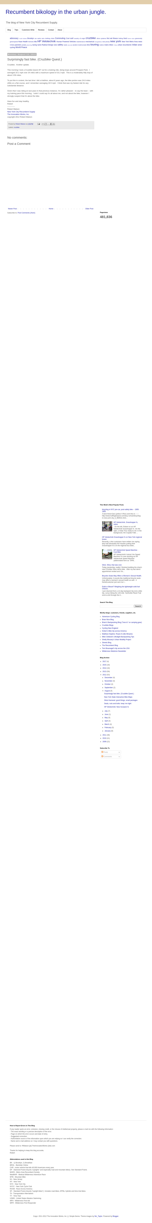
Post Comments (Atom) (26, 213)
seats (65, 45)
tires (88, 45)
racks (39, 45)
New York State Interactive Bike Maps (118, 697)
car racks (38, 38)
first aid (109, 38)
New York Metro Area (130, 42)
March (107, 724)
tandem (75, 45)
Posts (104, 752)
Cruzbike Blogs (107, 625)
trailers (102, 45)
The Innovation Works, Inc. (18, 114)
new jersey (106, 41)
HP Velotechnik (46, 41)
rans (55, 45)
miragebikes (98, 41)
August (107, 691)
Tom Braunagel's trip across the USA (116, 648)
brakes (25, 38)
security (70, 45)
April (106, 721)
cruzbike (91, 38)
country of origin (79, 38)
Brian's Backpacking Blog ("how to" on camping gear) (122, 622)
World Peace (21, 47)
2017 (105, 661)
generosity (138, 38)
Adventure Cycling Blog (111, 617)
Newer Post (12, 209)
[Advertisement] (121, 71)
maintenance (80, 41)
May (106, 718)
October (108, 684)
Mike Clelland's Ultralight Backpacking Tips (118, 637)
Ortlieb (12, 45)
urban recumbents (124, 45)
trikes (111, 45)
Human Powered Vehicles (66, 42)
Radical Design (47, 45)
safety (60, 45)
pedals (24, 45)
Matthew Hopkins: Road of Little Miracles (117, 634)
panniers (18, 45)
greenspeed (14, 41)
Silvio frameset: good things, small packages (121, 700)
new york (115, 41)
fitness (115, 38)
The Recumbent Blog (110, 645)
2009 (105, 742)
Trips (16, 30)
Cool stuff (69, 38)
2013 (105, 671)
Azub (20, 38)
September (109, 688)
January (108, 731)
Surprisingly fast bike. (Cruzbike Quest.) (119, 694)
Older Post (89, 209)
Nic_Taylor (98, 1216)
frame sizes (131, 38)
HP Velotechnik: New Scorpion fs (116, 707)
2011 (105, 735)
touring (94, 44)
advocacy (14, 38)
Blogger (115, 1216)
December (109, 678)
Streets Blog (106, 643)
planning (29, 45)
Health (25, 42)
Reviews (41, 30)
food (125, 38)
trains (107, 45)
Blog (9, 30)
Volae (134, 45)
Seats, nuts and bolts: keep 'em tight (117, 704)
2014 (105, 668)
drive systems (101, 38)
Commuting (60, 38)
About (60, 30)
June (107, 714)
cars (43, 38)
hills (35, 42)
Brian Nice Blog (108, 620)
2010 (105, 738)
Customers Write (28, 30)
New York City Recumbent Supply (21, 112)
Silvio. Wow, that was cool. (112, 565)
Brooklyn (30, 38)
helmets (30, 41)
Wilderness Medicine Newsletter (114, 651)
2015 (105, 665)
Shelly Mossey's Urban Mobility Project (116, 640)
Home (51, 209)
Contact (51, 30)
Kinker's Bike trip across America (114, 631)
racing (34, 45)
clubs (52, 38)
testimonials (82, 45)
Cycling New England (110, 628)
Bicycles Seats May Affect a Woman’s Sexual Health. (122, 576)
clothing (47, 38)
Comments (106, 757)
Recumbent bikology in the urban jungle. (56, 12)
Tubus (115, 45)
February (108, 727)
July (106, 711)
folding (121, 38)
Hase (20, 42)
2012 (105, 675)
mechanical (90, 42)
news (140, 42)
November (109, 681)
